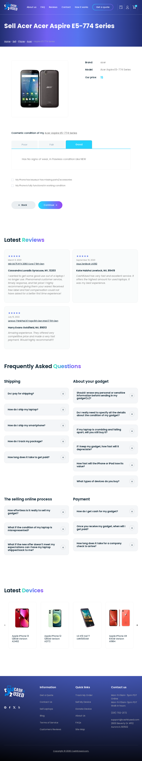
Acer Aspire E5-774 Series (61, 133)
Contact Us (46, 702)
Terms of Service (49, 722)
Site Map (80, 729)
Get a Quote (46, 695)
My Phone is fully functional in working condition (71, 185)
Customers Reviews (50, 729)
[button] (137, 625)
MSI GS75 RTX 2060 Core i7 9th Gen (26, 263)
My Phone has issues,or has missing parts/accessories (71, 180)
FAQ (43, 7)
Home (7, 41)
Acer (29, 41)
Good (79, 144)
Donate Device (83, 708)
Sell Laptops (46, 708)
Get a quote (102, 7)
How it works (81, 7)
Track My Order (84, 695)
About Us (80, 715)
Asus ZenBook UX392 (86, 263)
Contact (66, 7)
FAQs (78, 722)
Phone (21, 41)
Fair (52, 144)
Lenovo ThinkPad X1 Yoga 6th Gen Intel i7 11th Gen (33, 320)
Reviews (53, 7)
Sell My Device (83, 702)
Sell (14, 41)
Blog (42, 715)
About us (31, 7)
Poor (24, 144)
